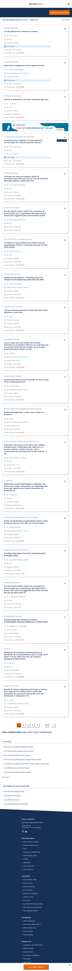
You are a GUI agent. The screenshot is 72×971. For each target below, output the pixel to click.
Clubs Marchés (27, 952)
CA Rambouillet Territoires (13, 616)
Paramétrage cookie (29, 856)
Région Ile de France (11, 686)
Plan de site (26, 962)
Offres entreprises (28, 921)
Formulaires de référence (30, 955)
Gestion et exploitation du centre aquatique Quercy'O (26, 99)
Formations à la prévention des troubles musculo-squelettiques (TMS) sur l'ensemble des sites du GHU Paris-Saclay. (25, 245)
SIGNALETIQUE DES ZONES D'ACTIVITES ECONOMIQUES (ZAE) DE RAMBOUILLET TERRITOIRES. (26, 621)
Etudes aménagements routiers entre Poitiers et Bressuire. (24, 413)
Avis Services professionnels (13, 791)
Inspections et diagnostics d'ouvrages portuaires (24, 65)
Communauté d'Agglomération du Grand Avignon (21, 517)
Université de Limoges (11, 339)
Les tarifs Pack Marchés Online (32, 904)
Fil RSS (25, 859)
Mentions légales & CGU (30, 845)
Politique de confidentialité (31, 852)
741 (46, 725)
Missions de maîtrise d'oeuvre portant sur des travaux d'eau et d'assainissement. (26, 381)
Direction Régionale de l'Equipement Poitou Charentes (23, 409)
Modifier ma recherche (59, 13)
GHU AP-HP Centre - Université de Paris (18, 239)
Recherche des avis (29, 928)
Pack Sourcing (27, 883)
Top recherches (27, 869)
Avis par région (27, 931)
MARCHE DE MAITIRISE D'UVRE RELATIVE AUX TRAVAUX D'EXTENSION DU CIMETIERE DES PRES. (24, 278)
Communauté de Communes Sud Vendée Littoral (21, 441)
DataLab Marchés (28, 887)
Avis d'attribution (28, 866)
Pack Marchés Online (29, 880)
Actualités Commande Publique (32, 945)
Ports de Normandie (11, 62)
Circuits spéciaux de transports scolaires (21, 31)
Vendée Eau (8, 480)
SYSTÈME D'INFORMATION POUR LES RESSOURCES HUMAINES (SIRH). (25, 554)
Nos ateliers (26, 959)
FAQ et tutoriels (27, 949)
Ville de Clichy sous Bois (12, 274)
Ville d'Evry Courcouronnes (13, 307)
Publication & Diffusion (30, 894)
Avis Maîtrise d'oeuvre (11, 800)
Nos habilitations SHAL (30, 911)
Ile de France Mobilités (12, 208)
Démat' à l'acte (27, 897)
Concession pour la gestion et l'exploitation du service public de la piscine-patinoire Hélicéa (23, 141)
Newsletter (26, 863)
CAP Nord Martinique (11, 173)
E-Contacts (26, 900)
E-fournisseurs (27, 890)
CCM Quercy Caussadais (12, 96)
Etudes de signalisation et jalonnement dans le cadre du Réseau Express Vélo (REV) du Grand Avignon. (26, 522)
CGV (24, 849)
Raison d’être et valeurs (30, 842)
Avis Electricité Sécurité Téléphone (15, 804)
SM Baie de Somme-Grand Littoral (16, 550)
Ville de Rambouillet (11, 28)
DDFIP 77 (7, 649)
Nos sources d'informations (31, 924)
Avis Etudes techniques (11, 796)
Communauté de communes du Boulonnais (19, 137)
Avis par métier (27, 935)
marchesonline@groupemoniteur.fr (33, 822)
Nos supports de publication (32, 907)
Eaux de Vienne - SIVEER (12, 376)
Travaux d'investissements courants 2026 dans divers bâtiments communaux (26, 311)
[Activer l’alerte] (36, 966)
